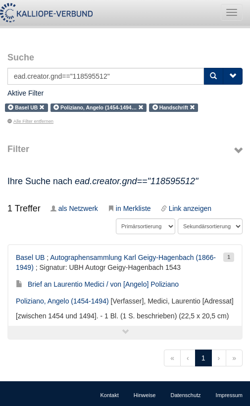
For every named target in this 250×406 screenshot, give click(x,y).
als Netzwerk (74, 208)
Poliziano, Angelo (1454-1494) (62, 301)
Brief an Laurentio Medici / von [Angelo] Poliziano (97, 284)
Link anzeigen (186, 208)
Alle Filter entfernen (30, 121)
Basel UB (30, 257)
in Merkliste (129, 208)
